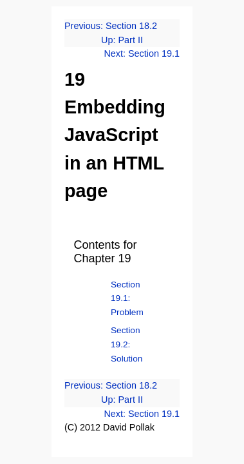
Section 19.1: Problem (127, 298)
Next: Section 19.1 (142, 53)
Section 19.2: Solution (126, 344)
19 (74, 79)
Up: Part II (122, 40)
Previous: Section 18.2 (110, 26)
